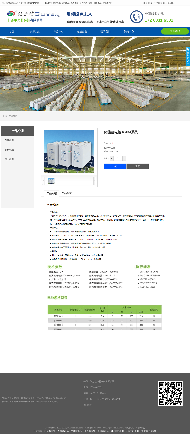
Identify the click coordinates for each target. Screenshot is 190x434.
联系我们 (105, 31)
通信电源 (9, 150)
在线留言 (82, 31)
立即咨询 (175, 31)
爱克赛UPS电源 (148, 431)
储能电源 (9, 140)
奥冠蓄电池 (63, 431)
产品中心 (59, 31)
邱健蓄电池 (49, 431)
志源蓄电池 (103, 431)
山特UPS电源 (132, 431)
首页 (11, 31)
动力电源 (9, 159)
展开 (188, 56)
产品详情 (13, 115)
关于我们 (35, 31)
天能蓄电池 (76, 431)
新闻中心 (129, 31)
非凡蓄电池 (89, 431)
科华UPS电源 (117, 431)
